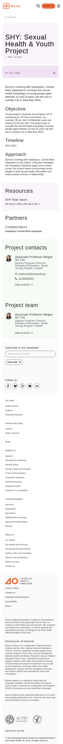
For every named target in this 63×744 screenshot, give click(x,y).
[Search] (38, 6)
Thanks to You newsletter (16, 490)
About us (9, 535)
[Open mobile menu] (58, 6)
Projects (12, 17)
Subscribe (14, 362)
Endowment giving (13, 482)
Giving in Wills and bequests (18, 469)
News (8, 442)
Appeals (9, 456)
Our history (10, 540)
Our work (9, 400)
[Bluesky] (15, 386)
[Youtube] (29, 386)
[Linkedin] (37, 386)
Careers (8, 429)
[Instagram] (22, 386)
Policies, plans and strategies (18, 553)
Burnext (8, 526)
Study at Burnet (12, 433)
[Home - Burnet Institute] (11, 6)
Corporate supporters (14, 477)
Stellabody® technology (16, 517)
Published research (14, 415)
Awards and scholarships (16, 557)
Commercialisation (14, 499)
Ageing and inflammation (16, 522)
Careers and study (14, 423)
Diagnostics (10, 509)
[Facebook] (8, 386)
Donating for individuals (15, 460)
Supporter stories (13, 486)
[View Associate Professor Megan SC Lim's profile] (35, 285)
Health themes (11, 406)
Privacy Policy (12, 588)
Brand (8, 606)
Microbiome (10, 513)
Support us (10, 450)
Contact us (10, 566)
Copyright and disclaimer (17, 597)
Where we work (12, 562)
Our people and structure (16, 544)
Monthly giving (11, 464)
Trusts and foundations (15, 473)
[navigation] (31, 6)
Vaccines (9, 504)
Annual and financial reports (17, 549)
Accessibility (11, 601)
